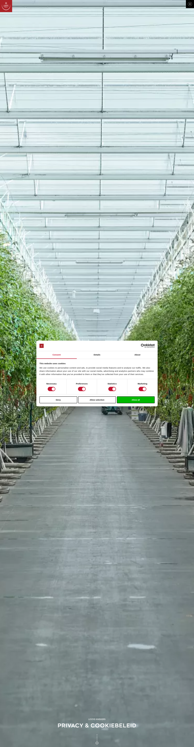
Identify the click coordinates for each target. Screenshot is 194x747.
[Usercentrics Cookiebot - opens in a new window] (143, 346)
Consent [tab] (57, 355)
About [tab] (137, 355)
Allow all (136, 400)
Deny (58, 400)
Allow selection (97, 400)
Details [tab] (97, 355)
